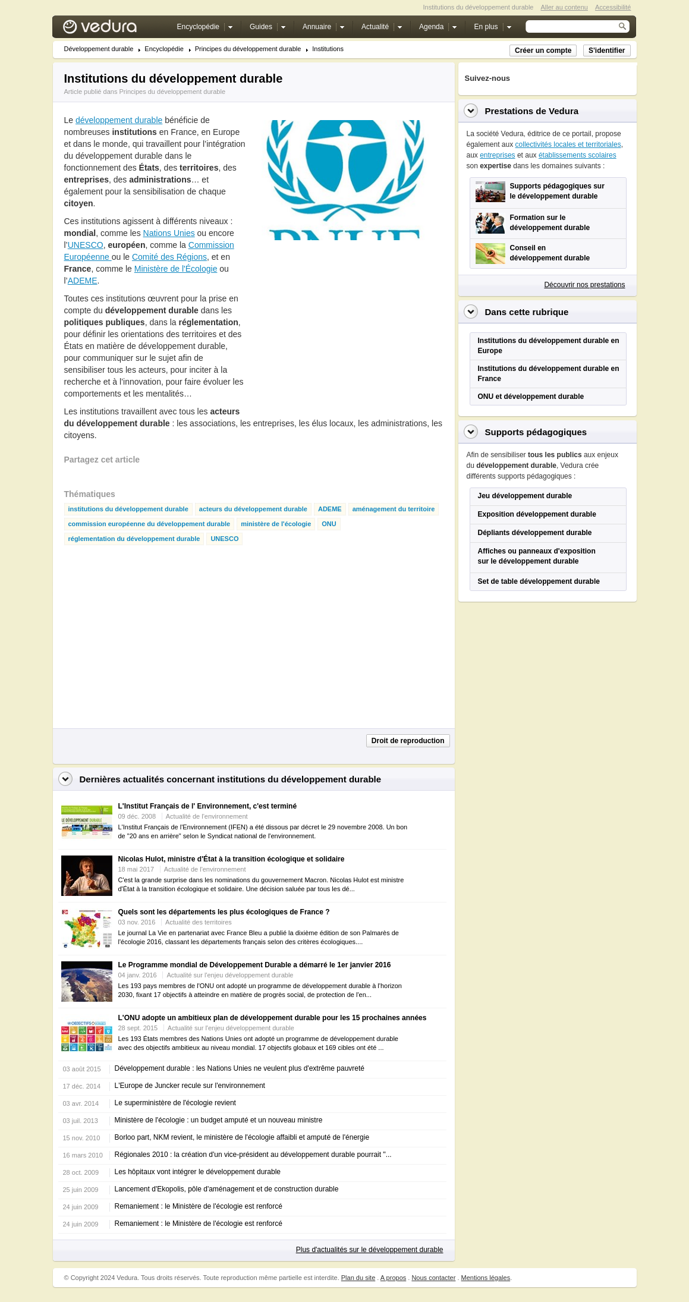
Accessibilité (613, 7)
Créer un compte (543, 50)
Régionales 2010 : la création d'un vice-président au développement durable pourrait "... (253, 1154)
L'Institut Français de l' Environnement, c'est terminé (207, 806)
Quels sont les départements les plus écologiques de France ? (224, 912)
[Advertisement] (341, 326)
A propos (393, 1277)
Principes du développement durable (248, 49)
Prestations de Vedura (532, 111)
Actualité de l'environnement (207, 816)
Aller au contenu (564, 7)
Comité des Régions (169, 257)
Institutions (328, 49)
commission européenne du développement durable (149, 524)
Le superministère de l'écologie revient (175, 1103)
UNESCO (85, 245)
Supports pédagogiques (536, 432)
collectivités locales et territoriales (568, 144)
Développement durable (99, 49)
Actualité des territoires (198, 922)
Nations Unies (169, 233)
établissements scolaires (577, 155)
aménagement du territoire (394, 509)
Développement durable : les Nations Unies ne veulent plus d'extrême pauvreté (240, 1068)
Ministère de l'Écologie (176, 268)
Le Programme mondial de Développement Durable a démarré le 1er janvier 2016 (254, 965)
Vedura (114, 29)
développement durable (118, 120)
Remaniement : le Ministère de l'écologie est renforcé (198, 1206)
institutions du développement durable (128, 509)
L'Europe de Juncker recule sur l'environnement (190, 1085)
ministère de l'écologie (276, 524)
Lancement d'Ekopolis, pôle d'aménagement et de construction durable (227, 1189)
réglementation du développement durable (134, 539)
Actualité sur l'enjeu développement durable (229, 975)
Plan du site (358, 1277)
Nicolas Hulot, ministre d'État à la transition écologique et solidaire (231, 859)
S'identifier (607, 50)
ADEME (82, 280)
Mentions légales (486, 1277)
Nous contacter (433, 1277)
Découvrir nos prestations (584, 284)
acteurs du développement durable (253, 509)
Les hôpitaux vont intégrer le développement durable (198, 1172)
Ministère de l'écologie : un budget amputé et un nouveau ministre (219, 1120)
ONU (329, 524)
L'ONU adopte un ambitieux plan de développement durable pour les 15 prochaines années (272, 1018)
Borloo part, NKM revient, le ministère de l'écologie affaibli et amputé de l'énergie (242, 1137)
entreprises (497, 155)
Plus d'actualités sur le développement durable (369, 1249)
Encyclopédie (163, 49)
